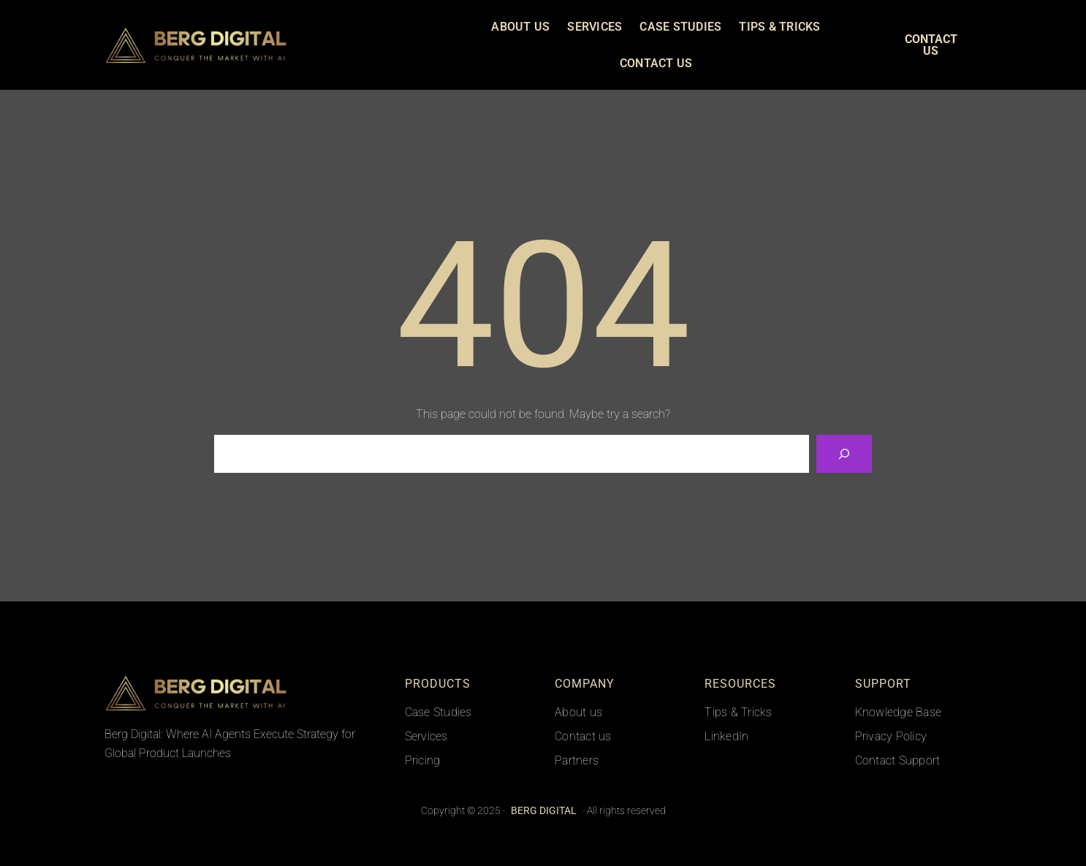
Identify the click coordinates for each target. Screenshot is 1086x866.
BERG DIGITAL (326, 44)
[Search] (844, 454)
